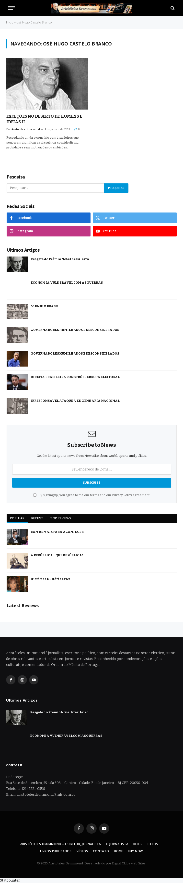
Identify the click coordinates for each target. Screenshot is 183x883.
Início (9, 22)
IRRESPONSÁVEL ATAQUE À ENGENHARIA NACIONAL (75, 400)
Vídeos (82, 851)
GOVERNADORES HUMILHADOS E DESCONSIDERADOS (75, 330)
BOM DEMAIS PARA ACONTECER (57, 532)
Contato (101, 851)
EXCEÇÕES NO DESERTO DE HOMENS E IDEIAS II (44, 119)
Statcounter (10, 880)
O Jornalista (117, 844)
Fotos (152, 844)
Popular (17, 518)
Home (118, 851)
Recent (37, 518)
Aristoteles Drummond (25, 129)
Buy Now (135, 851)
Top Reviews (60, 518)
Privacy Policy (122, 495)
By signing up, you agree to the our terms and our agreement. (91, 495)
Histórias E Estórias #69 (50, 579)
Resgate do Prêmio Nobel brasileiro (60, 259)
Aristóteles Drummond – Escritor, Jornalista (60, 844)
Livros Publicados (56, 851)
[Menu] (11, 7)
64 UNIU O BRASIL (45, 306)
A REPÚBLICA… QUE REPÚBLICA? (57, 555)
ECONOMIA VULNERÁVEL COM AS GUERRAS (67, 282)
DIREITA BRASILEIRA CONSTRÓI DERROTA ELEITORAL (75, 377)
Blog (137, 844)
